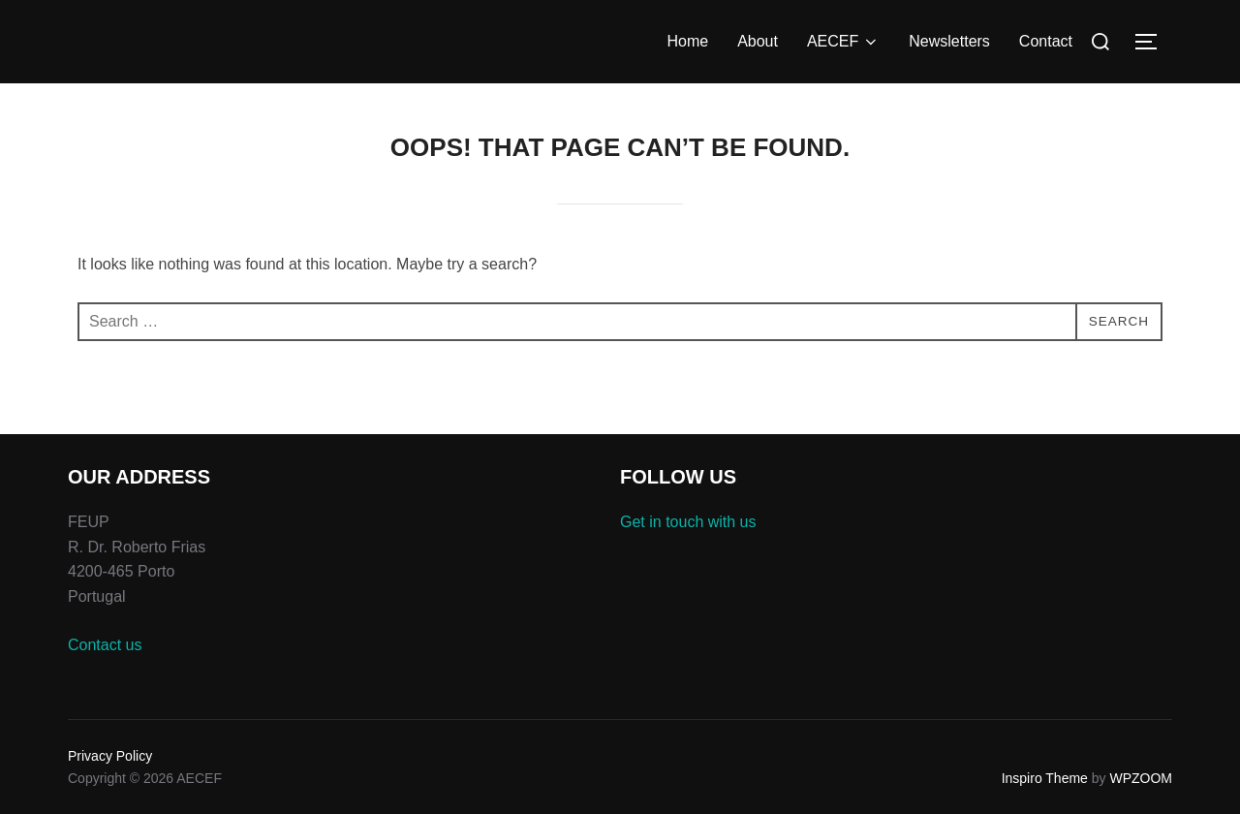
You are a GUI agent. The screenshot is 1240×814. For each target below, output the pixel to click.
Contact (1045, 41)
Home (687, 41)
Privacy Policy (110, 756)
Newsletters (949, 41)
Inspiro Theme (1045, 778)
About (757, 41)
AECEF (843, 41)
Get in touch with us (688, 522)
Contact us (104, 645)
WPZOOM (1140, 778)
